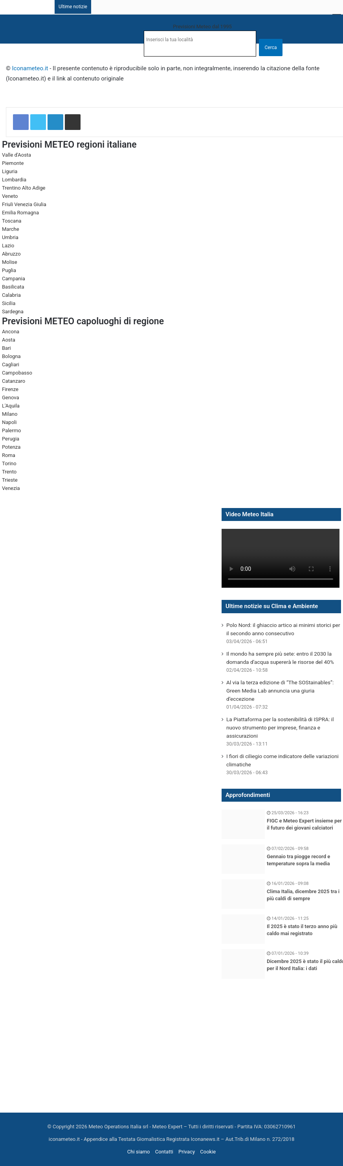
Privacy (186, 1152)
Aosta (8, 340)
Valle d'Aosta (16, 155)
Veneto (10, 196)
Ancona (10, 331)
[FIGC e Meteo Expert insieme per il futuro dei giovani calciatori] (243, 824)
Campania (13, 278)
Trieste (10, 480)
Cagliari (10, 364)
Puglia (9, 270)
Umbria (10, 237)
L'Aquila (11, 406)
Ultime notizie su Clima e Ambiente (272, 606)
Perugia (10, 439)
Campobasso (17, 373)
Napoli (9, 422)
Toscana (11, 221)
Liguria (9, 171)
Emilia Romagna (20, 213)
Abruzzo (11, 254)
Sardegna (13, 311)
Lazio (8, 246)
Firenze (10, 389)
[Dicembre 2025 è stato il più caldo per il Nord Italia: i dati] (243, 964)
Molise (9, 262)
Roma (8, 455)
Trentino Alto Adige (23, 188)
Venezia (11, 488)
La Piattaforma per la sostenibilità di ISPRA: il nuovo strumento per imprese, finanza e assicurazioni (280, 727)
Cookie (208, 1152)
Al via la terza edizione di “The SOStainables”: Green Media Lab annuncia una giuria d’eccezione (280, 690)
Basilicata (13, 287)
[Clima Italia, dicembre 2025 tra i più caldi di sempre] (243, 894)
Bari (6, 348)
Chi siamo (138, 1152)
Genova (10, 397)
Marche (10, 229)
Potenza (11, 447)
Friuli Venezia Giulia (24, 204)
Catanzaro (13, 381)
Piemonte (13, 163)
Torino (9, 463)
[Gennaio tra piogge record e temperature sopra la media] (243, 859)
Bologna (11, 356)
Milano (9, 414)
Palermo (11, 430)
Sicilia (8, 303)
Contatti (164, 1152)
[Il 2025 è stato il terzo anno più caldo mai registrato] (243, 929)
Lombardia (14, 180)
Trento (9, 472)
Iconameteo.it (30, 68)
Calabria (11, 295)
